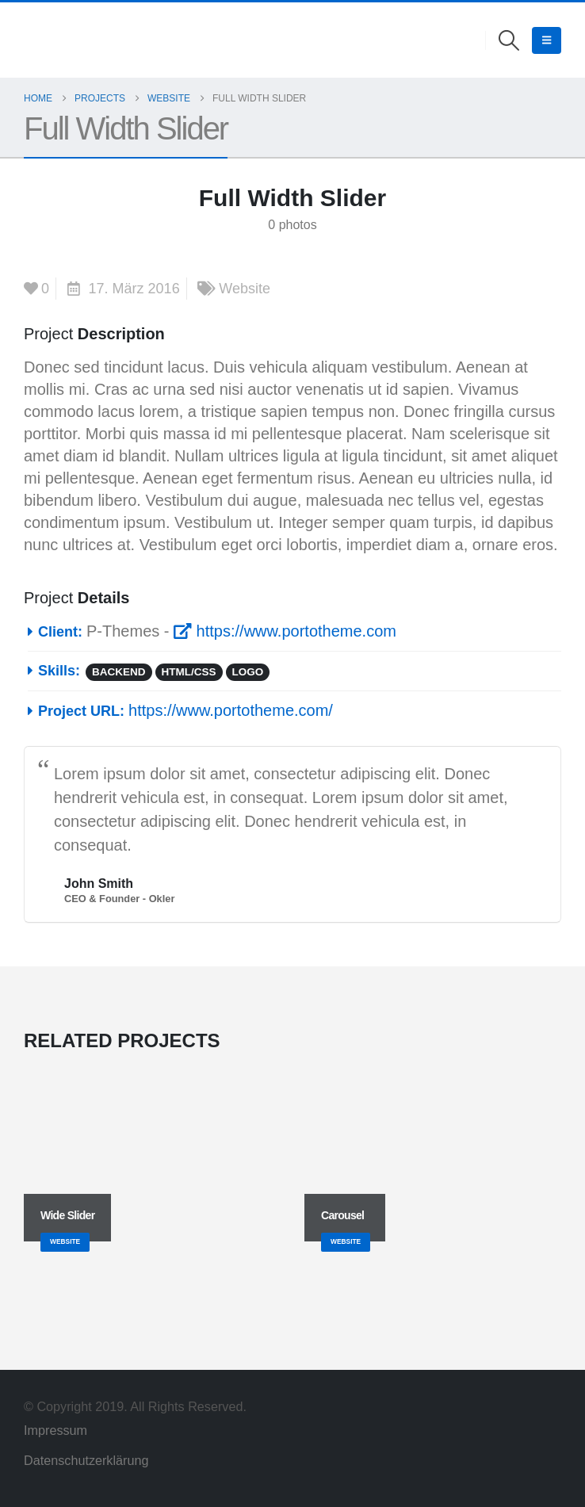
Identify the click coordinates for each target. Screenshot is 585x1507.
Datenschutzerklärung (86, 1460)
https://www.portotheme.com (285, 631)
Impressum (57, 1430)
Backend (119, 672)
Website (244, 288)
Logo (248, 672)
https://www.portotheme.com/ (230, 710)
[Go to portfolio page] (152, 1165)
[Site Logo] (46, 40)
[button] (509, 40)
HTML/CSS (189, 672)
